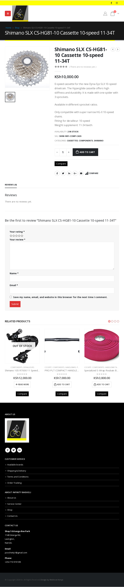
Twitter (63, 173)
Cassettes (72, 140)
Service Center (14, 504)
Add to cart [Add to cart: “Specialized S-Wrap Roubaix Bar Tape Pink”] (103, 384)
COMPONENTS (86, 140)
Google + (75, 173)
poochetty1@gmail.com (16, 552)
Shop (17, 27)
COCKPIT (48, 367)
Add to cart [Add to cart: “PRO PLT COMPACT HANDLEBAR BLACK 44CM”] (63, 384)
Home (8, 27)
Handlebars (70, 367)
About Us (11, 498)
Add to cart (87, 152)
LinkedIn (69, 173)
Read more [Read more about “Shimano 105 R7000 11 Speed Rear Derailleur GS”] (23, 384)
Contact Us (12, 516)
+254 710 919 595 (13, 562)
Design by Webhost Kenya (52, 580)
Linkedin (19, 450)
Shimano (98, 140)
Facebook (57, 173)
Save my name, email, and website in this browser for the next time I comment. (60, 297)
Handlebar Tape (112, 367)
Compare (61, 163)
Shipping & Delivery (16, 471)
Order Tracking (14, 483)
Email (81, 173)
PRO (78, 367)
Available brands (15, 464)
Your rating (17, 231)
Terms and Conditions (18, 477)
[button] (109, 321)
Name (14, 273)
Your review (17, 239)
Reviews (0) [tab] (11, 184)
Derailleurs (28, 367)
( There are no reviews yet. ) (82, 66)
